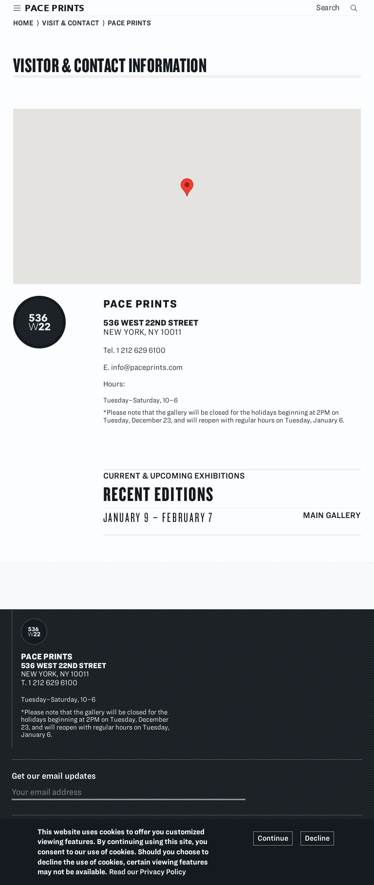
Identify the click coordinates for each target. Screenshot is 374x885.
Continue (273, 838)
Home (23, 23)
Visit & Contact (70, 23)
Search (355, 8)
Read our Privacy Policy (147, 872)
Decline (317, 838)
